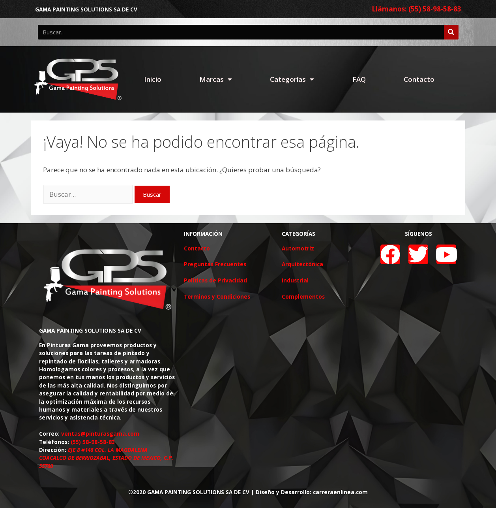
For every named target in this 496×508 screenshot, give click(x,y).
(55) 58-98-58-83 (93, 442)
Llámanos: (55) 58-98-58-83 (416, 8)
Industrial (295, 280)
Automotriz (298, 248)
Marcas (215, 79)
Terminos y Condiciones (217, 296)
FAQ (359, 79)
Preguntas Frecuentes (215, 264)
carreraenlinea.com (340, 492)
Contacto (419, 79)
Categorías (292, 79)
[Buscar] (451, 32)
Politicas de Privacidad (215, 280)
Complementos (303, 296)
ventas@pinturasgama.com (100, 433)
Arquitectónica (302, 264)
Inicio (152, 79)
